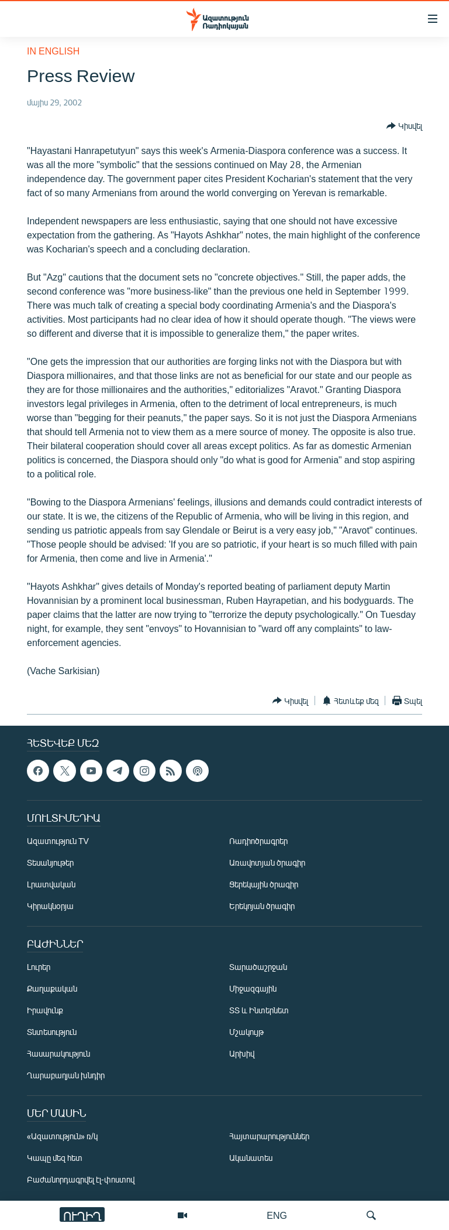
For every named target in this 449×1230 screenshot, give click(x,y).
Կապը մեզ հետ (54, 1158)
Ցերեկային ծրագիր (263, 884)
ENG (277, 1215)
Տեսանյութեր (50, 862)
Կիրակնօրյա (50, 906)
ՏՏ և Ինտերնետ (259, 1010)
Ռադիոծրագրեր (258, 841)
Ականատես (250, 1158)
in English (53, 50)
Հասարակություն (58, 1053)
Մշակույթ (246, 1032)
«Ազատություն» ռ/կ (62, 1136)
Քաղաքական (52, 988)
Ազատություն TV (58, 841)
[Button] (404, 126)
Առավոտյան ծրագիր (267, 862)
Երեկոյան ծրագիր (262, 906)
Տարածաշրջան (258, 967)
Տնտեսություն (52, 1032)
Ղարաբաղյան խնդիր (66, 1075)
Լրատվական (51, 884)
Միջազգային (253, 988)
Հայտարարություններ (269, 1136)
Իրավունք (45, 1010)
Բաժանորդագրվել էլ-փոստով (80, 1179)
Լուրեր (38, 967)
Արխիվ (241, 1053)
